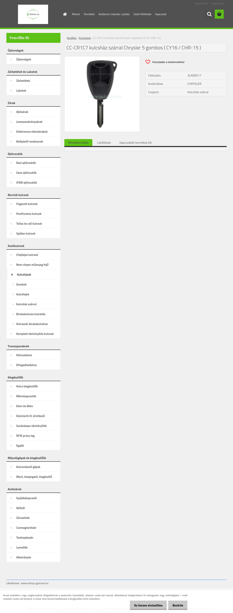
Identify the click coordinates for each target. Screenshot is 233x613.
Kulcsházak (85, 38)
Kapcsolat (161, 14)
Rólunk (76, 14)
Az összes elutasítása (146, 605)
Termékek (89, 14)
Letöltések (104, 142)
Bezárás (177, 605)
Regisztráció (217, 3)
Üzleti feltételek (142, 14)
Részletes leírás (78, 142)
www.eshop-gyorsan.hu (34, 583)
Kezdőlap (72, 38)
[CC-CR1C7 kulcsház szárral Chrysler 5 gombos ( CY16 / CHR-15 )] (102, 58)
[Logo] (33, 14)
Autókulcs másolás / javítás (114, 14)
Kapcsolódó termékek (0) (135, 142)
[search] (209, 14)
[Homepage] (64, 14)
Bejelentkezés (201, 3)
